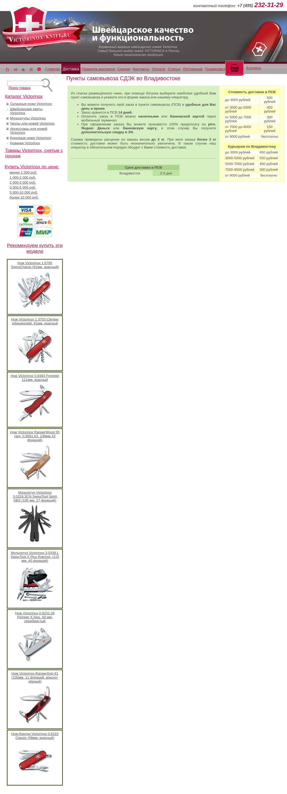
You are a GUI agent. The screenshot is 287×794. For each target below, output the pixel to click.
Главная (52, 69)
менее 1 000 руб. (23, 172)
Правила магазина (98, 69)
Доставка (71, 69)
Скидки (123, 69)
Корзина (253, 68)
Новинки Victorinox (25, 143)
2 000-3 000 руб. (23, 182)
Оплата (158, 69)
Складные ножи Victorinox (31, 104)
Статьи (174, 69)
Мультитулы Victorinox (28, 118)
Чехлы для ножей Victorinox (32, 123)
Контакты (141, 69)
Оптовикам (193, 69)
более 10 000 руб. (24, 197)
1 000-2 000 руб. (23, 177)
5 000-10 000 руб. (24, 192)
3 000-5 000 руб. (23, 187)
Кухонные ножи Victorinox (30, 138)
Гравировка (215, 69)
